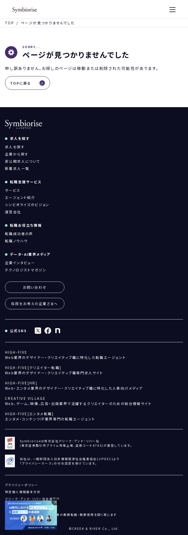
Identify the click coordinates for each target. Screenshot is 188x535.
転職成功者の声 (19, 233)
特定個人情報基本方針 (23, 492)
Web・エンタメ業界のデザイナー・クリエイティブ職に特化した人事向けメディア (74, 385)
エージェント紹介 (20, 197)
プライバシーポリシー (21, 485)
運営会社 (13, 212)
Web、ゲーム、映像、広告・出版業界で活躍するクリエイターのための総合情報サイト (78, 401)
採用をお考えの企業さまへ (34, 303)
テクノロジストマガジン (25, 270)
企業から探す (16, 154)
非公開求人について (23, 161)
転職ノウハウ (16, 241)
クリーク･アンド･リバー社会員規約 (32, 499)
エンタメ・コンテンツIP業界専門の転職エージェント (50, 416)
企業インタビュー (20, 262)
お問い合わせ (34, 287)
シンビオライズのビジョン (27, 204)
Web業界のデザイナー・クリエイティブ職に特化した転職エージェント (65, 355)
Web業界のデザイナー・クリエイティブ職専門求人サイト (54, 370)
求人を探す (15, 147)
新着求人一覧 (17, 168)
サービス (13, 190)
